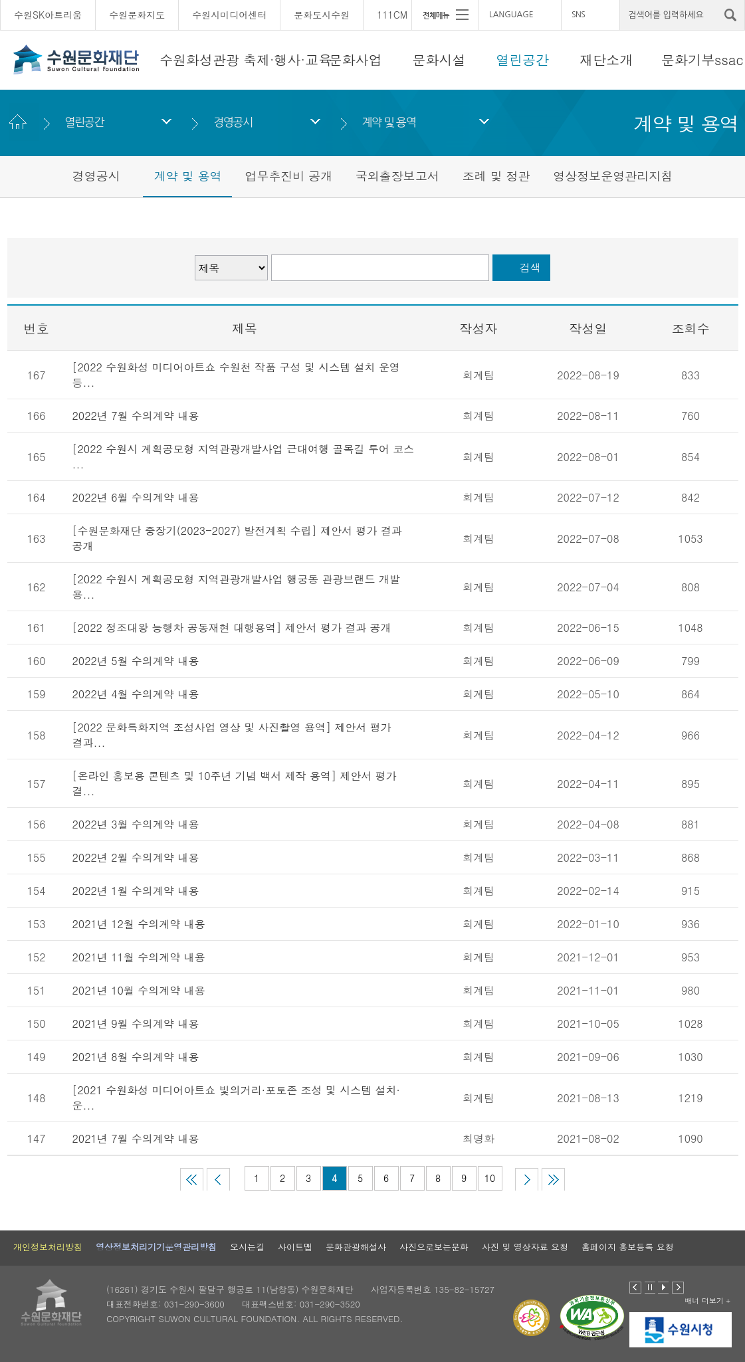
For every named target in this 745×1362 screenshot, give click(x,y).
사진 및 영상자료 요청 (525, 1246)
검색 (530, 267)
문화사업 (355, 59)
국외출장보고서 (397, 175)
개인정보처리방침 (47, 1246)
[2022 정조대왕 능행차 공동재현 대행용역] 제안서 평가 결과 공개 (231, 627)
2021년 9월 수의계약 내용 (135, 1023)
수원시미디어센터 (229, 14)
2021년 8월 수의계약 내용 (135, 1056)
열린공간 (522, 59)
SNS (578, 15)
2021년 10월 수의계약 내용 (138, 990)
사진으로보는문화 (434, 1246)
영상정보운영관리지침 (613, 175)
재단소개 (606, 59)
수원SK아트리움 (48, 14)
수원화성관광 (199, 59)
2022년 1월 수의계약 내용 (135, 890)
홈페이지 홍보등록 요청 (628, 1246)
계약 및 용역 (389, 122)
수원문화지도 (137, 14)
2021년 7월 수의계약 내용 (135, 1138)
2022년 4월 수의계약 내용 (135, 694)
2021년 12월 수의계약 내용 (138, 923)
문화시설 (439, 59)
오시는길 (247, 1246)
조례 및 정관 (496, 175)
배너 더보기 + (707, 1301)
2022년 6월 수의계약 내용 (135, 497)
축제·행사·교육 (287, 59)
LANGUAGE (511, 15)
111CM (392, 14)
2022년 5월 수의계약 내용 (135, 660)
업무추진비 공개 (288, 175)
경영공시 (233, 122)
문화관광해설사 (356, 1246)
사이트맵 (295, 1246)
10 (489, 1178)
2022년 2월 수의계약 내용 (135, 857)
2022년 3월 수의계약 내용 (135, 824)
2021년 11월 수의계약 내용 (138, 957)
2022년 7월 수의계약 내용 (135, 415)
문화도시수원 (322, 14)
